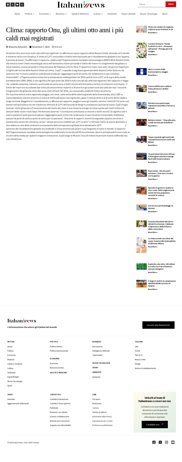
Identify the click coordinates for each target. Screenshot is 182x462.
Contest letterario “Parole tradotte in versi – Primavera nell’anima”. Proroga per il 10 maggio (160, 48)
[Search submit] (171, 4)
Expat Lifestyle (128, 14)
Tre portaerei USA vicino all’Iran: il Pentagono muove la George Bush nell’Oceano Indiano (161, 156)
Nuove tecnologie (101, 363)
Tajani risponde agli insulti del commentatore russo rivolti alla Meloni (161, 139)
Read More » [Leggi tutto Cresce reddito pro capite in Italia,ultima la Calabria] (153, 92)
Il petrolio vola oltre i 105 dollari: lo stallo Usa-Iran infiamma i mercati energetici (161, 266)
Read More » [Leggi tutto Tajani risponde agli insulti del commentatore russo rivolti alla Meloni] (153, 145)
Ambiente (112, 14)
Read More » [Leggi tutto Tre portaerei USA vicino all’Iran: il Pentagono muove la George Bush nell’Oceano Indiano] (153, 162)
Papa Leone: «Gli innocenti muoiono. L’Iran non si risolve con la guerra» (160, 173)
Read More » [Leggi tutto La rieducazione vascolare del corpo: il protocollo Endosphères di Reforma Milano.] (153, 247)
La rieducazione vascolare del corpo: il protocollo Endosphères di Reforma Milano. (162, 241)
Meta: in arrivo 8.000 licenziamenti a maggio (158, 70)
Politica (29, 14)
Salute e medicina (58, 372)
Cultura (98, 14)
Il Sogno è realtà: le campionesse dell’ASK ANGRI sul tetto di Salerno (162, 283)
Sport (164, 14)
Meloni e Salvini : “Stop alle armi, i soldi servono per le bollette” (162, 121)
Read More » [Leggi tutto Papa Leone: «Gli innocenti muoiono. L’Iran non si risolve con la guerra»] (153, 179)
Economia (45, 14)
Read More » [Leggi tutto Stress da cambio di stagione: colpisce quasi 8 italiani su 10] (153, 32)
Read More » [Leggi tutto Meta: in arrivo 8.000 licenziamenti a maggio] (153, 75)
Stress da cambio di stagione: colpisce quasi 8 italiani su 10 (161, 28)
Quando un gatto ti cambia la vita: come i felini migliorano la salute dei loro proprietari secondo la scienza (161, 191)
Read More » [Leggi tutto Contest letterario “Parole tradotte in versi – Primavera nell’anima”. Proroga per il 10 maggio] (153, 54)
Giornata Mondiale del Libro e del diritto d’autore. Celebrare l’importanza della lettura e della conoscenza (160, 225)
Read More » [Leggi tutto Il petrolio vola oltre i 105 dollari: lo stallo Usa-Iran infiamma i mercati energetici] (153, 272)
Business (61, 14)
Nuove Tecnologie (148, 14)
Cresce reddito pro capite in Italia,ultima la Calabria (160, 87)
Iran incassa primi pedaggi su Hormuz (160, 206)
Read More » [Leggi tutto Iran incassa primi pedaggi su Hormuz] (153, 211)
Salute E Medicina (80, 14)
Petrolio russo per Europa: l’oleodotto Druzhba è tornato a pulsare (161, 105)
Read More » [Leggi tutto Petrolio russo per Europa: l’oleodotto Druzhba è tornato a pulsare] (153, 111)
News (17, 14)
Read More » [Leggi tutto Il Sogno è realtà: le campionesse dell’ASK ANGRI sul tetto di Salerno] (153, 289)
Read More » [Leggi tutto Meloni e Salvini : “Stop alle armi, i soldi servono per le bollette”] (153, 126)
